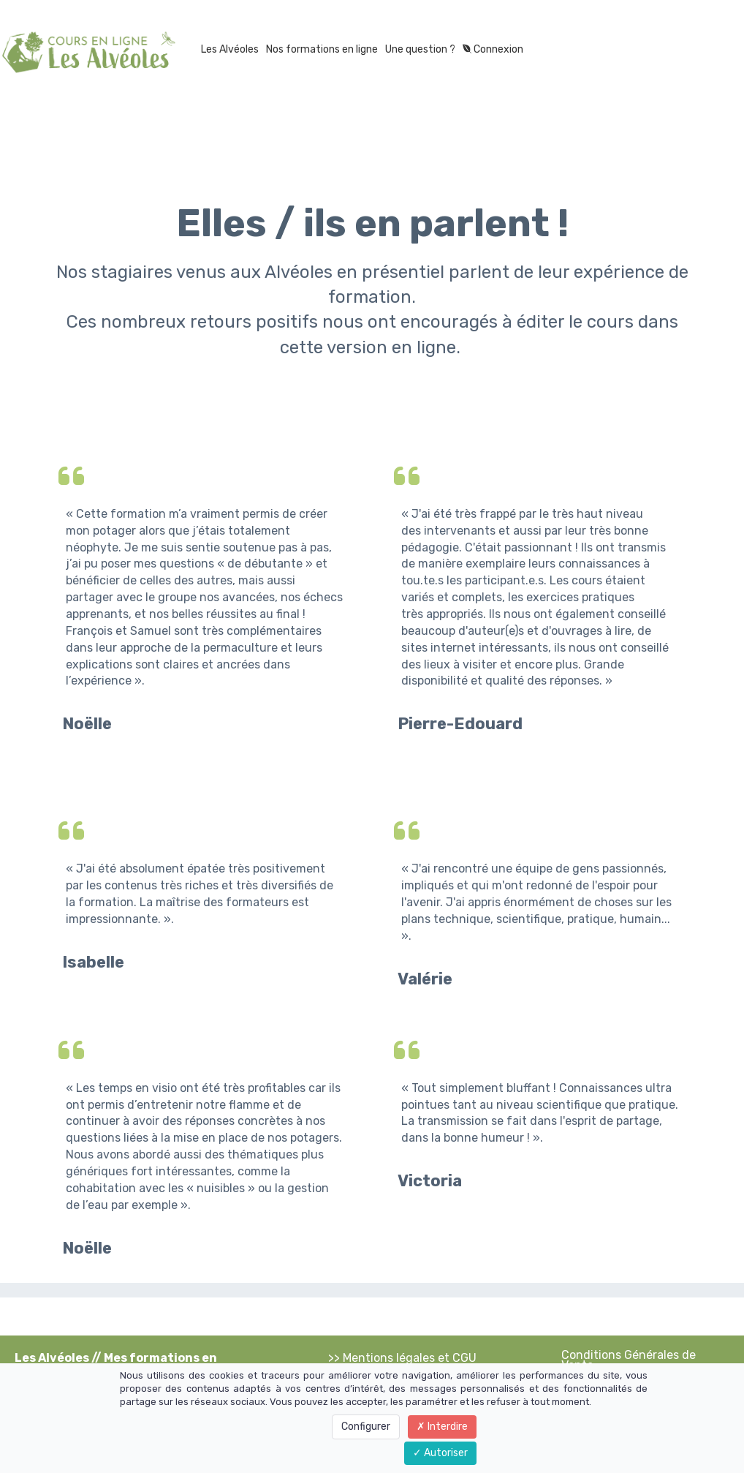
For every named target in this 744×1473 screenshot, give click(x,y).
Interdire (442, 1426)
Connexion (493, 49)
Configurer (365, 1426)
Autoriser (440, 1453)
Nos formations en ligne (322, 49)
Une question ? (420, 49)
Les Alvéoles (230, 49)
